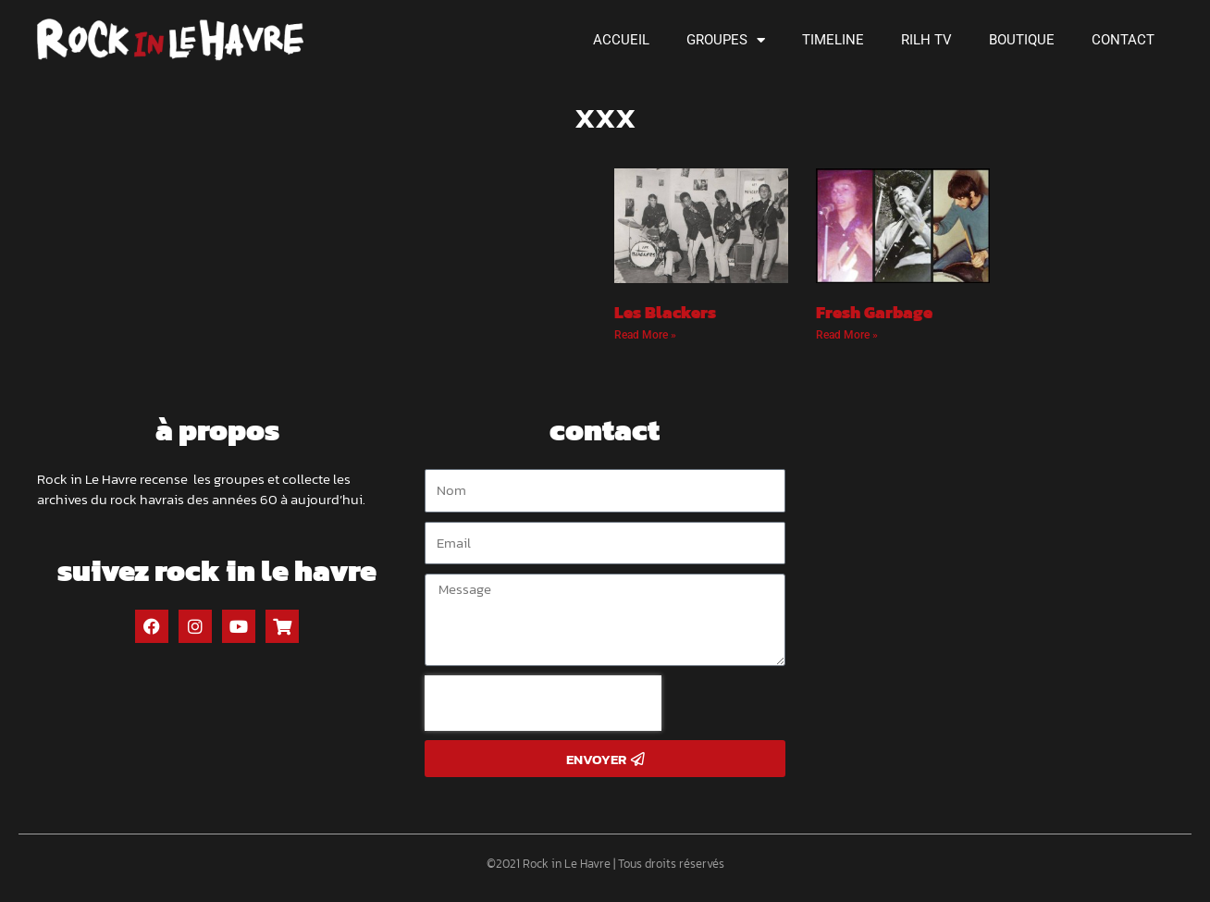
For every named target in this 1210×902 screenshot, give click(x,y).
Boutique (1022, 39)
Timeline (833, 39)
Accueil (621, 39)
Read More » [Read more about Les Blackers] (645, 334)
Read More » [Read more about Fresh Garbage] (847, 334)
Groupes (725, 40)
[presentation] (543, 703)
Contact (1123, 39)
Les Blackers (665, 312)
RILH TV (926, 39)
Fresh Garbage (874, 312)
